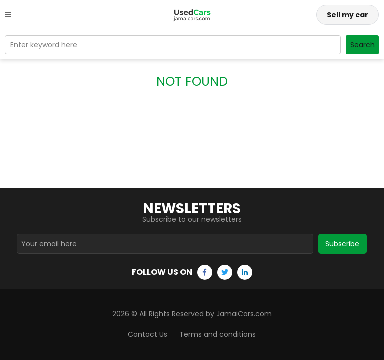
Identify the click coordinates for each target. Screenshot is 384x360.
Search (362, 45)
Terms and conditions (218, 335)
